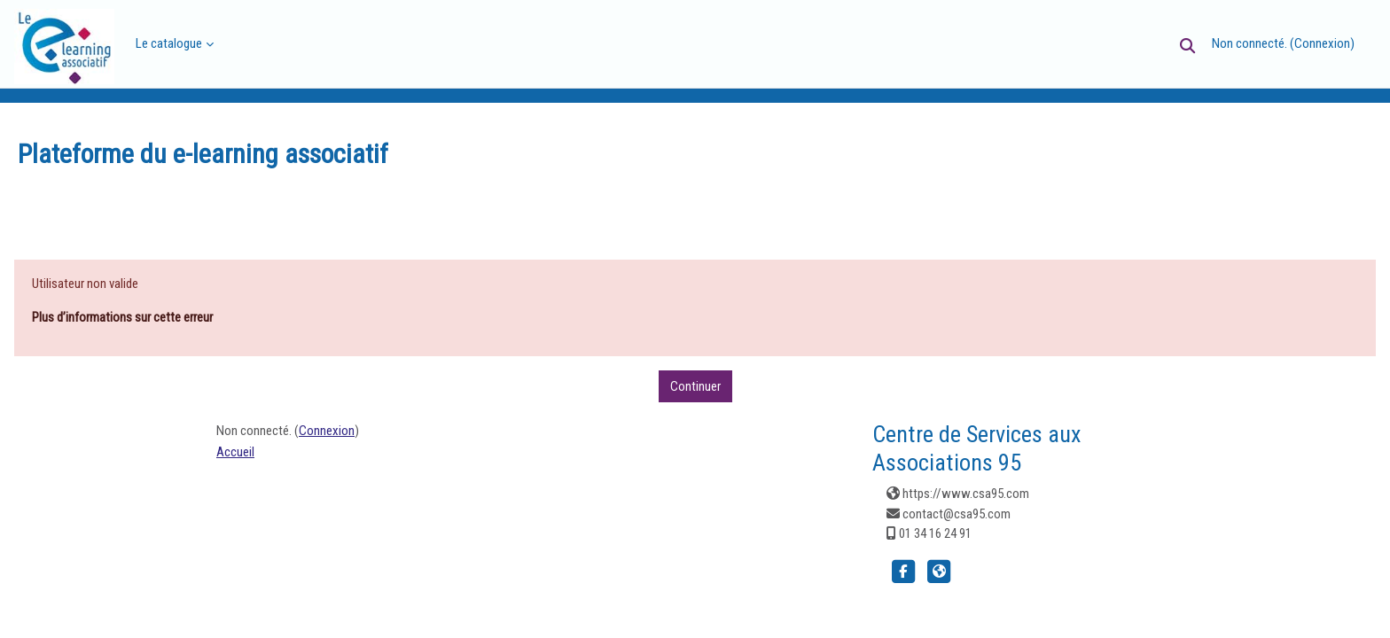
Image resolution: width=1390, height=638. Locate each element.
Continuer (695, 386)
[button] (1187, 45)
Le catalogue (169, 43)
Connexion (1322, 43)
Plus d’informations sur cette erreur (122, 317)
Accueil (235, 452)
